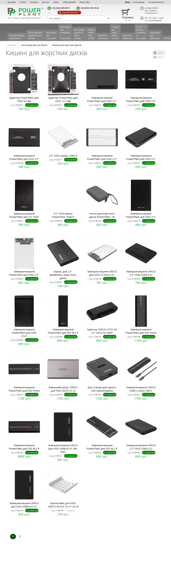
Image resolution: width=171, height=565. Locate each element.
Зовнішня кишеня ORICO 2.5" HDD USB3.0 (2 (141, 273)
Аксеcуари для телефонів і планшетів (65, 33)
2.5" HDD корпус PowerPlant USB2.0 (63, 215)
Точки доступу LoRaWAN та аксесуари (141, 33)
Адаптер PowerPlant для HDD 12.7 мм (63, 99)
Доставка (12, 2)
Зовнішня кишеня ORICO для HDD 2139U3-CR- (102, 273)
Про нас (45, 2)
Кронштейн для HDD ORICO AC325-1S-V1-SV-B (63, 504)
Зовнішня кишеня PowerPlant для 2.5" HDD (24, 215)
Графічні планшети (103, 37)
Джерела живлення (128, 37)
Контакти (34, 2)
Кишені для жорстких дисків (67, 45)
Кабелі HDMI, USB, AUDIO (91, 34)
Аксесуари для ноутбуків (51, 35)
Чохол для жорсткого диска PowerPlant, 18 (102, 215)
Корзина (127, 17)
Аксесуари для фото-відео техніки (79, 34)
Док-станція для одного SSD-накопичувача (102, 389)
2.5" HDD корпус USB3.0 (63, 155)
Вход (127, 2)
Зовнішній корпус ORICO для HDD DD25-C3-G (63, 389)
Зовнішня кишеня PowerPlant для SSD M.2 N (101, 447)
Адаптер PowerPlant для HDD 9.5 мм (24, 99)
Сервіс (56, 2)
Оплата (23, 2)
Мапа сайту (85, 2)
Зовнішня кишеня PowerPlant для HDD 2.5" (102, 99)
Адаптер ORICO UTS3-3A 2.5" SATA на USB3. (102, 331)
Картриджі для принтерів (155, 35)
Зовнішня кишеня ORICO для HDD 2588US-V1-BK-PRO (63, 448)
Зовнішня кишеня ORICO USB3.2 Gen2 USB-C (141, 389)
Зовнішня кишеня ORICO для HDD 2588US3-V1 (24, 504)
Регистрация (138, 2)
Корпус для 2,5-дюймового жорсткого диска (63, 275)
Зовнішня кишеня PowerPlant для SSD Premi (140, 331)
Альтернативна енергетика (16, 37)
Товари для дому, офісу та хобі (115, 33)
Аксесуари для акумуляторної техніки (35, 35)
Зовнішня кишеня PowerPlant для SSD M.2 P (63, 331)
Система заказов (155, 2)
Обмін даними (69, 2)
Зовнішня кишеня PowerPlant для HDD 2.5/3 (24, 333)
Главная (12, 45)
